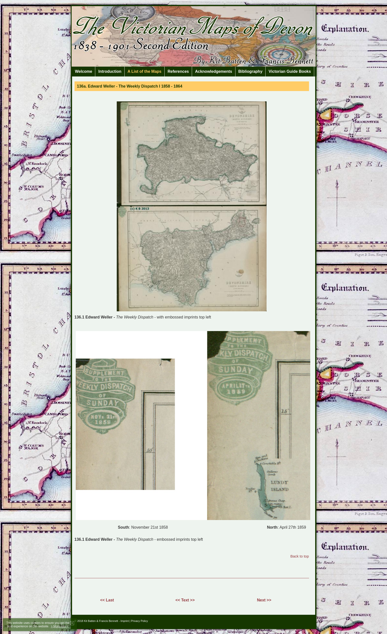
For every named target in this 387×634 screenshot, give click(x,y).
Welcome (83, 71)
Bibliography (250, 71)
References (178, 71)
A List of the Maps (144, 71)
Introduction (109, 71)
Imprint (124, 620)
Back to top (299, 556)
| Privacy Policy (139, 620)
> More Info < (59, 626)
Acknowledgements (213, 71)
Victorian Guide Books (290, 71)
